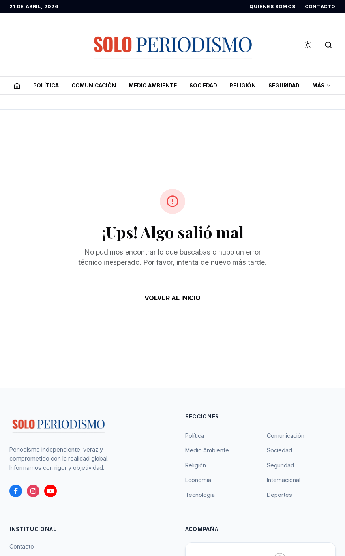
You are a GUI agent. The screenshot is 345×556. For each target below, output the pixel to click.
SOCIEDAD (203, 85)
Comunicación (285, 435)
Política (194, 435)
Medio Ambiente (207, 450)
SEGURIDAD (284, 85)
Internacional (283, 479)
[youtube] (50, 491)
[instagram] (33, 491)
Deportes (279, 494)
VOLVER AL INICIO (172, 298)
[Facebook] (15, 491)
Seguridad (280, 465)
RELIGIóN (243, 85)
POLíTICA (46, 85)
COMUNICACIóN (93, 85)
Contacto (21, 546)
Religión (195, 465)
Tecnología (200, 494)
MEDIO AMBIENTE (153, 85)
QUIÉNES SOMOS (272, 6)
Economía (198, 479)
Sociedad (279, 450)
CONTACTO (320, 6)
